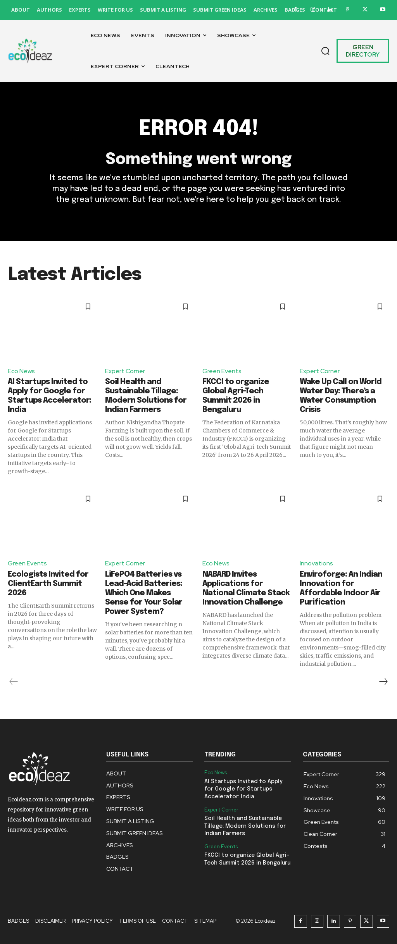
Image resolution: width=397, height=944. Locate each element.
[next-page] (383, 681)
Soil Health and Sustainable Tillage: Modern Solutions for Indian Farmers (245, 826)
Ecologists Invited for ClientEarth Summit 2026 (48, 583)
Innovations (316, 563)
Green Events (222, 371)
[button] (325, 51)
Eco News (21, 371)
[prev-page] (14, 681)
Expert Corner (125, 371)
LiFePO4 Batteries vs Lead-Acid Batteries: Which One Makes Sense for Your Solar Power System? (143, 593)
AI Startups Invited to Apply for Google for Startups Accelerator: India (243, 789)
